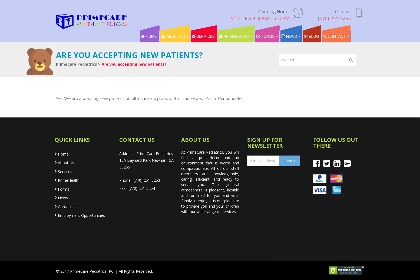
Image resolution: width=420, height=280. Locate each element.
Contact (334, 36)
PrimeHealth (234, 36)
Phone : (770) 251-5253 (139, 180)
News (289, 36)
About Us (173, 36)
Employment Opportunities (81, 215)
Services (203, 36)
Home (149, 36)
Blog (311, 36)
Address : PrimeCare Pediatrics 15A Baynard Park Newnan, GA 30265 (146, 160)
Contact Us (67, 206)
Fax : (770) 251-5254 (137, 188)
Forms (265, 36)
